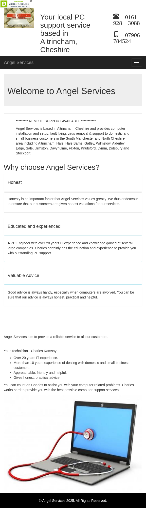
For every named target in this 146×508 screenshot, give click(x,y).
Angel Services (19, 62)
